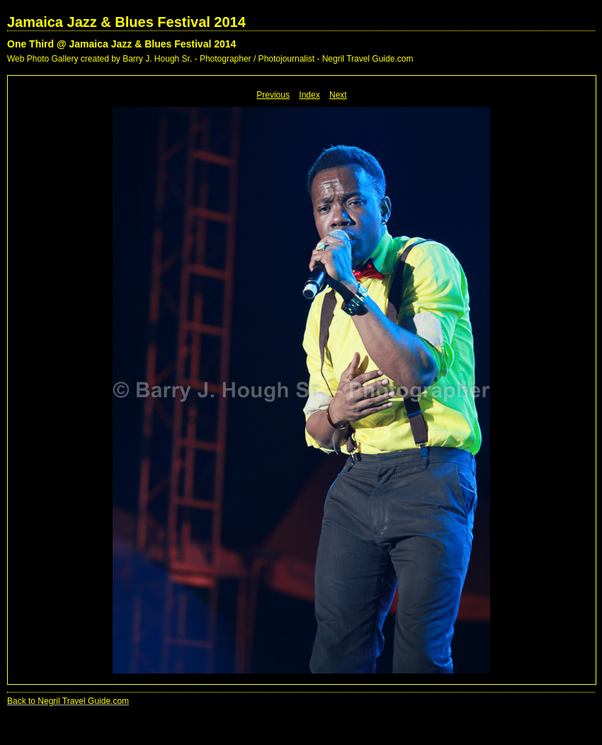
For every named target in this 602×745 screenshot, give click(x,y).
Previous (273, 95)
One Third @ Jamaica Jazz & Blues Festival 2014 (121, 44)
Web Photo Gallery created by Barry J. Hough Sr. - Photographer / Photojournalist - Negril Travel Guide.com (210, 59)
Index (309, 95)
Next (338, 95)
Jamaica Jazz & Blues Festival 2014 (126, 22)
